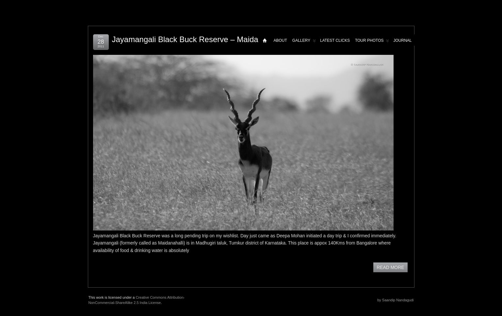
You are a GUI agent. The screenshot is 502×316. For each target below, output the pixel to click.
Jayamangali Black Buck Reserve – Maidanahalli (196, 39)
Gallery (304, 42)
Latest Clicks (335, 40)
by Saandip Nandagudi (395, 300)
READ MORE (390, 267)
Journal (402, 40)
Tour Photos (372, 42)
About (280, 40)
